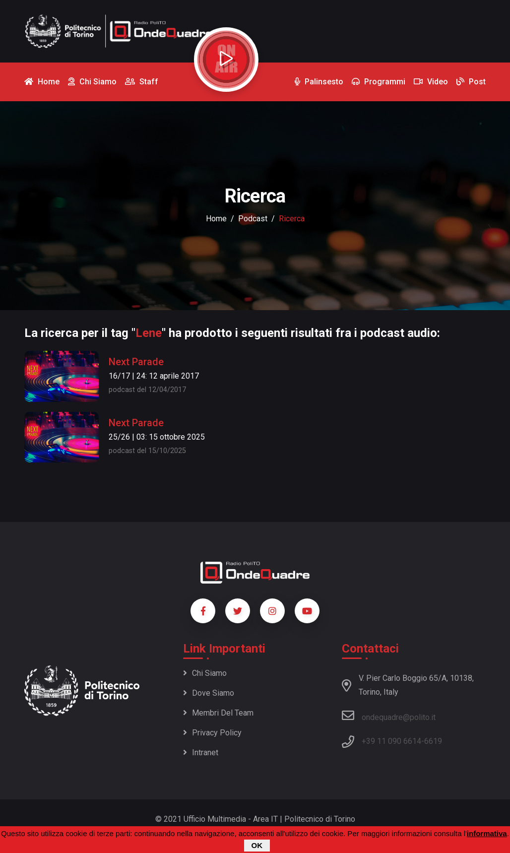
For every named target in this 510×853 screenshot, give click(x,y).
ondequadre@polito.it (389, 715)
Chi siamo (205, 673)
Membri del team (218, 713)
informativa (487, 833)
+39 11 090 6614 (391, 741)
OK (257, 845)
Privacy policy (212, 732)
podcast (252, 218)
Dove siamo (208, 693)
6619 (433, 741)
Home (216, 218)
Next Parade (136, 362)
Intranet (200, 752)
